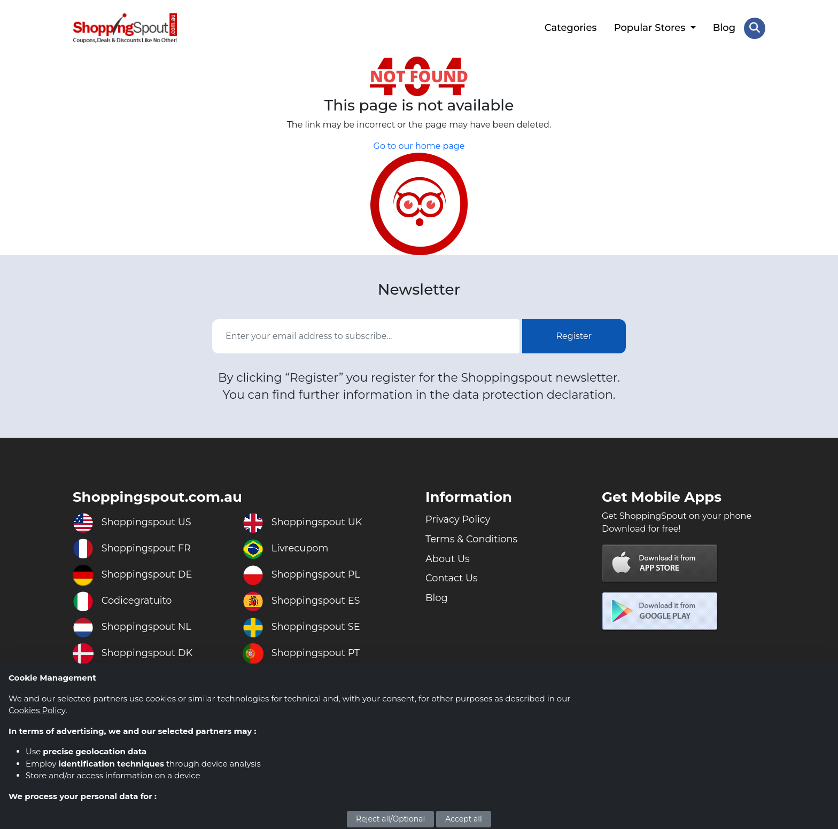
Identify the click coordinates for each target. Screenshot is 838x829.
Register (574, 335)
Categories (571, 28)
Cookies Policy (37, 710)
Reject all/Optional (390, 819)
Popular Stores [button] (650, 28)
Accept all (463, 819)
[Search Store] (754, 28)
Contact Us (451, 578)
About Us (447, 558)
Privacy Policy (458, 519)
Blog (724, 28)
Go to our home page (419, 146)
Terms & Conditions (471, 538)
